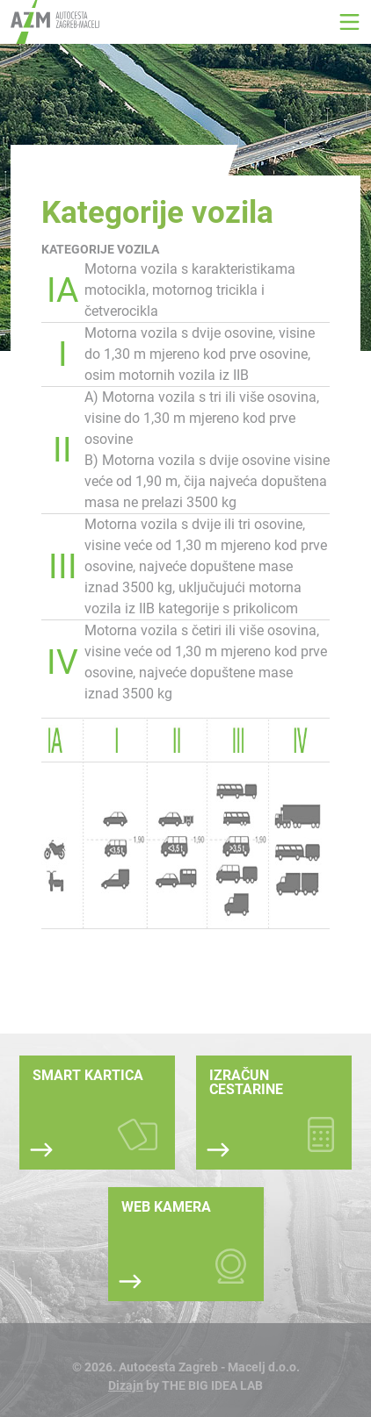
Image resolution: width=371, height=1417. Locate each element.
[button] (349, 22)
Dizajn (125, 1385)
